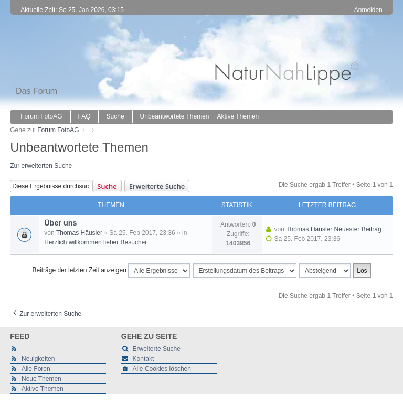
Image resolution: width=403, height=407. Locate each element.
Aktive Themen (42, 388)
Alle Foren (36, 368)
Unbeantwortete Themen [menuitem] (174, 116)
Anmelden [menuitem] (368, 10)
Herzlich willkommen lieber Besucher (95, 242)
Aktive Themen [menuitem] (238, 116)
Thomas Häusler (79, 233)
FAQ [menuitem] (84, 116)
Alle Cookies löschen (162, 368)
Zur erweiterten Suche (41, 165)
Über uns (60, 223)
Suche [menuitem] (115, 116)
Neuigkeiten (38, 358)
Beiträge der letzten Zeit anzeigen (111, 270)
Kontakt (143, 358)
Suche (107, 186)
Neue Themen (41, 378)
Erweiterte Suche (157, 186)
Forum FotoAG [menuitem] (41, 116)
